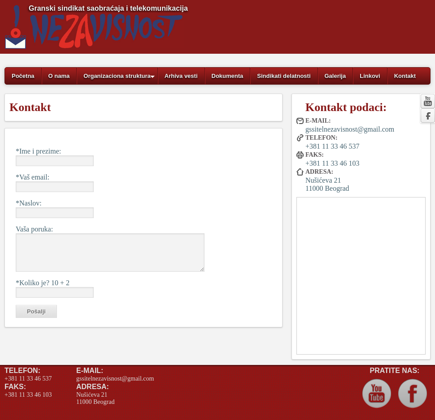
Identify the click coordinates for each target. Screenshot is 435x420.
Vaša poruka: (34, 229)
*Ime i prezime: (38, 151)
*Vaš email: (32, 177)
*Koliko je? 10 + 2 (43, 283)
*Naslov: (29, 203)
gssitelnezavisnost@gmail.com (349, 129)
